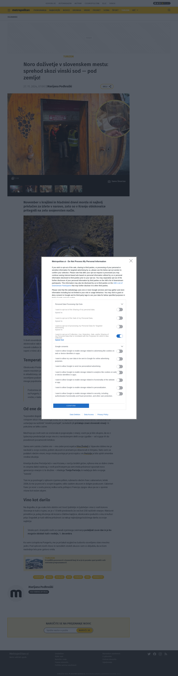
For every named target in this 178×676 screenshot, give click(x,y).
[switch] (119, 309)
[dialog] (89, 338)
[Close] (131, 261)
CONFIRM (71, 406)
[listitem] (89, 304)
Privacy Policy (103, 414)
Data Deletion (75, 414)
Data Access (89, 414)
